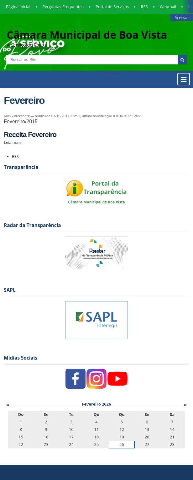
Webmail (168, 6)
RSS (144, 6)
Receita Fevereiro (30, 135)
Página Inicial (18, 6)
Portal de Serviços (112, 6)
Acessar (182, 17)
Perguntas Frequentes (62, 6)
